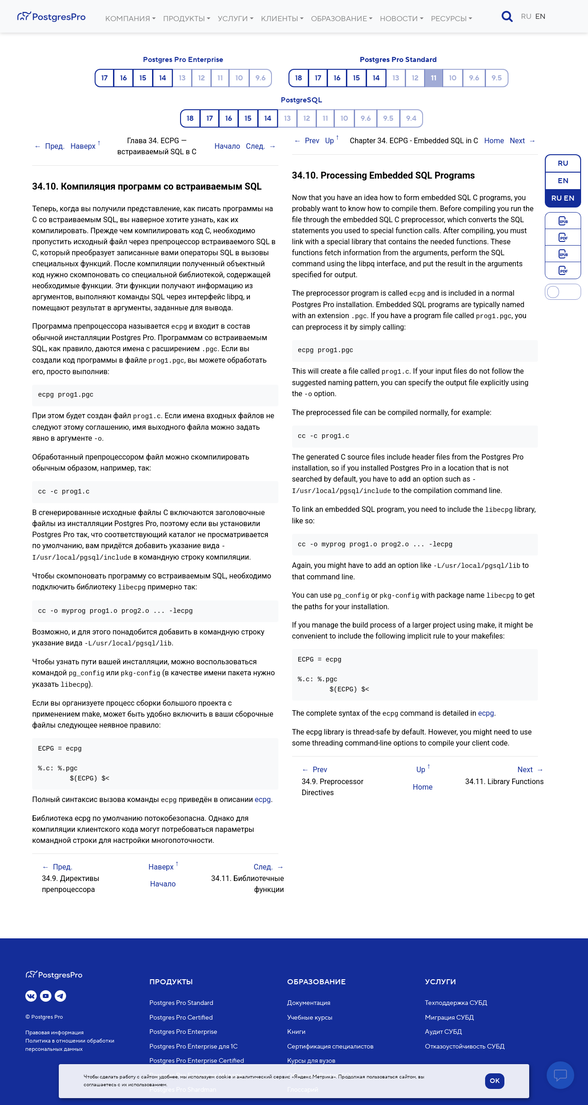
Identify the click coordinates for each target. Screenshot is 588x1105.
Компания (127, 18)
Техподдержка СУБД (456, 1003)
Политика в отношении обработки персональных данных (69, 1045)
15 (143, 78)
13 (182, 78)
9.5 (497, 78)
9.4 (411, 118)
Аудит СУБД (443, 1032)
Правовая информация (54, 1033)
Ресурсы (449, 18)
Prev (312, 140)
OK (495, 1081)
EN (540, 16)
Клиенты (279, 18)
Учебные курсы (310, 1018)
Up (329, 140)
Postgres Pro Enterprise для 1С (193, 1047)
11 (220, 78)
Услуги (233, 18)
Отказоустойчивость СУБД (465, 1047)
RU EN (563, 198)
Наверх (83, 146)
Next (517, 140)
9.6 (260, 78)
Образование (339, 18)
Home (494, 140)
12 (201, 78)
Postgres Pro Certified (181, 1018)
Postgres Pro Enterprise (183, 59)
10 (239, 78)
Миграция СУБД (449, 1018)
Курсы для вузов (311, 1061)
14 (162, 78)
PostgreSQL (301, 100)
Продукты (184, 18)
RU (526, 16)
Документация (308, 1003)
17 (104, 78)
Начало (227, 146)
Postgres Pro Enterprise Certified (196, 1061)
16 (123, 78)
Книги (296, 1032)
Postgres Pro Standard (398, 59)
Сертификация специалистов (330, 1047)
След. (255, 146)
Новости (399, 18)
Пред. (55, 146)
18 (298, 78)
